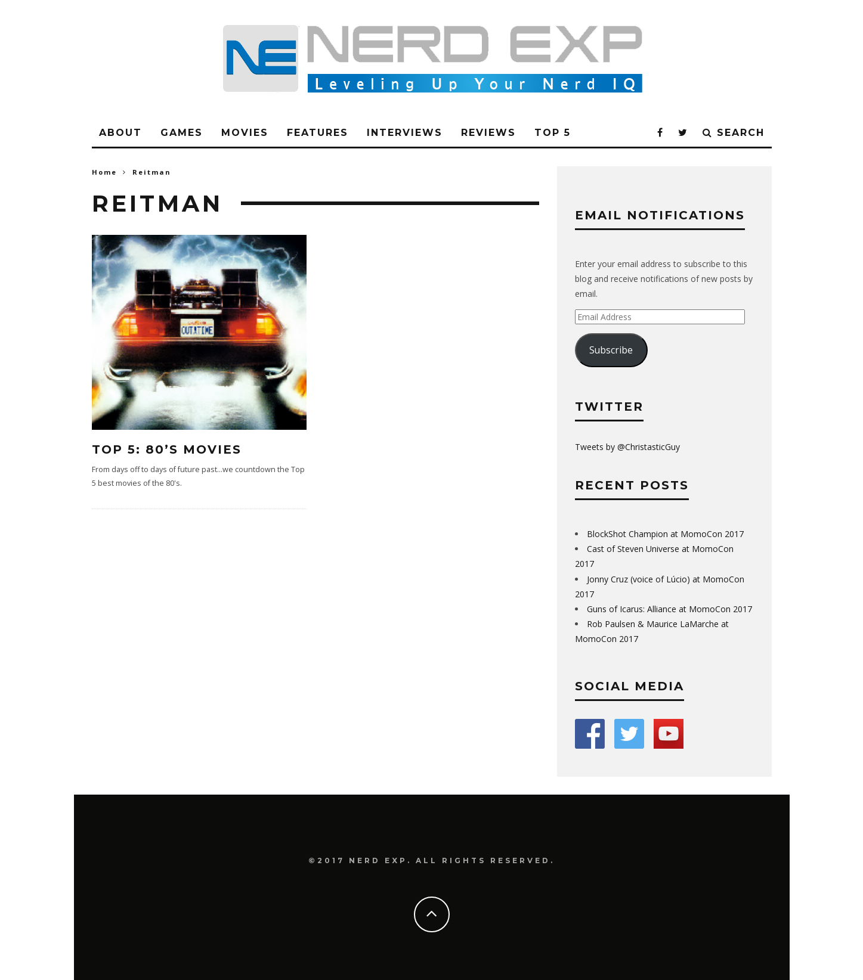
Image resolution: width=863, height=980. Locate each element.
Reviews (488, 132)
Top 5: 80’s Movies (167, 449)
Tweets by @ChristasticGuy (627, 446)
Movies (244, 132)
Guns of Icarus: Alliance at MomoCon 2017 (669, 609)
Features (317, 132)
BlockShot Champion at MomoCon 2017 (665, 533)
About (120, 132)
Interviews (405, 132)
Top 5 (552, 132)
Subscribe (611, 349)
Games (181, 132)
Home (104, 172)
